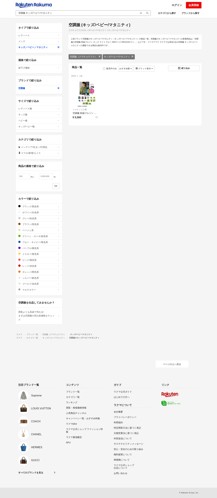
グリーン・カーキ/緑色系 (39, 236)
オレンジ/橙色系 (39, 272)
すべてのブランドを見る (30, 472)
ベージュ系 (39, 230)
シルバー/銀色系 (39, 278)
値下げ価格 (39, 67)
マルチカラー (39, 289)
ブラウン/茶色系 (39, 224)
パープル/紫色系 (39, 248)
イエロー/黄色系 (39, 254)
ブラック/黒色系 (39, 206)
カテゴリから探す (167, 13)
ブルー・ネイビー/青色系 (39, 242)
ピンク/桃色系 (39, 260)
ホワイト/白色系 (39, 212)
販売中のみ (110, 68)
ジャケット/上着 (80, 109)
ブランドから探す (190, 13)
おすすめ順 (125, 68)
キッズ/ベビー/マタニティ (119, 56)
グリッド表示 (144, 68)
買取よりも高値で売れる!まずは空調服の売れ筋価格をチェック (39, 316)
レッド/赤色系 (39, 266)
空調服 (39, 88)
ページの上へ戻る (172, 364)
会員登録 (194, 5)
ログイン (177, 5)
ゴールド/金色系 (39, 283)
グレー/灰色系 (39, 218)
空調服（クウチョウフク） (85, 56)
